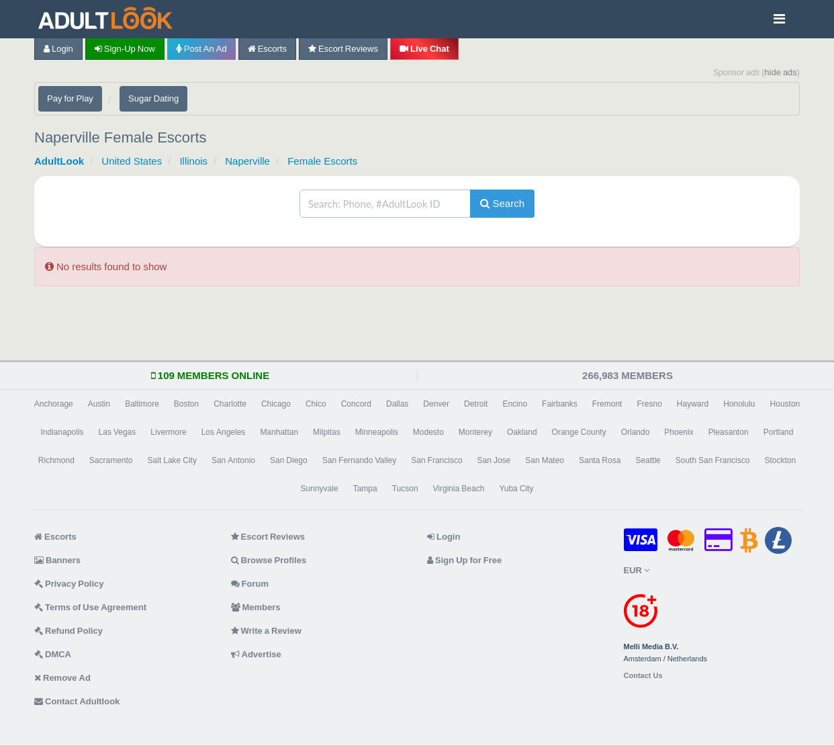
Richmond (56, 460)
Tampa (365, 489)
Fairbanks (559, 404)
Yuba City (516, 489)
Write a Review (266, 630)
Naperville (247, 161)
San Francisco (436, 460)
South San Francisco (713, 460)
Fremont (607, 404)
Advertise (256, 654)
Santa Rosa (599, 460)
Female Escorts (322, 161)
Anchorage (53, 404)
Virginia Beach (459, 489)
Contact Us (643, 675)
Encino (514, 404)
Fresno (649, 404)
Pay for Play (70, 98)
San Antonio (233, 460)
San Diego (289, 460)
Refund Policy (68, 630)
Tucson (405, 489)
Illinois (193, 161)
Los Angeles (223, 432)
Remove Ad (62, 677)
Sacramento (111, 460)
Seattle (647, 460)
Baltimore (142, 404)
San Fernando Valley (359, 460)
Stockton (780, 460)
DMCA (52, 654)
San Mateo (544, 460)
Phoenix (678, 432)
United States (131, 161)
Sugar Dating (153, 98)
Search (502, 203)
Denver (436, 404)
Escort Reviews (343, 48)
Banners (57, 560)
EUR (636, 570)
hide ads (780, 72)
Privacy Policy (69, 583)
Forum (250, 583)
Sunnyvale (319, 489)
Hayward (692, 404)
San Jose (494, 460)
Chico (316, 404)
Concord (356, 404)
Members (256, 607)
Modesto (428, 432)
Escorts (267, 48)
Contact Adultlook (77, 701)
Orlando (635, 432)
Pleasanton (728, 432)
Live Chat (424, 48)
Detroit (476, 404)
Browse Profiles (269, 560)
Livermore (168, 432)
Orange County (579, 432)
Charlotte (230, 404)
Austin (99, 404)
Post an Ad (201, 48)
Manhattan (279, 432)
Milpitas (326, 432)
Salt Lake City (172, 460)
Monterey (475, 432)
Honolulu (739, 404)
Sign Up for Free (464, 560)
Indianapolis (62, 432)
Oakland (522, 432)
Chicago (276, 404)
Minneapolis (376, 432)
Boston (186, 404)
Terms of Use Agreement (90, 607)
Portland (778, 432)
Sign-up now (125, 48)
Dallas (397, 404)
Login (58, 48)
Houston (785, 404)
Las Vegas (117, 432)
